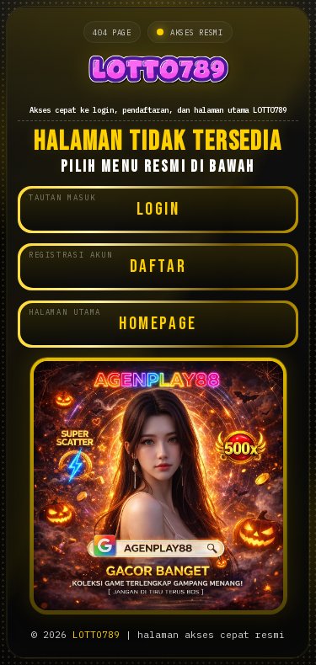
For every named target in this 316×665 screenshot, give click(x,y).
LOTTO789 (96, 635)
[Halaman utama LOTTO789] (158, 72)
